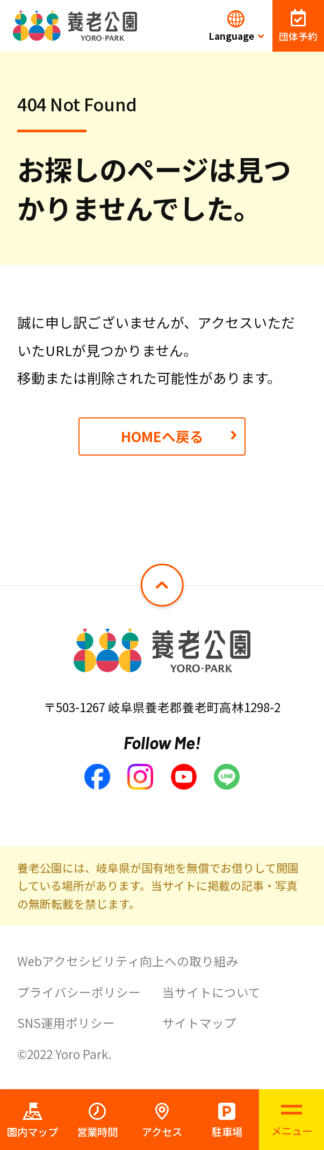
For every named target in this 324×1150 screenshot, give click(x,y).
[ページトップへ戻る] (161, 585)
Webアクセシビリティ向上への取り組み (128, 960)
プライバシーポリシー (79, 991)
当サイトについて (211, 991)
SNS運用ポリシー (66, 1022)
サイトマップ (199, 1022)
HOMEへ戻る (162, 436)
